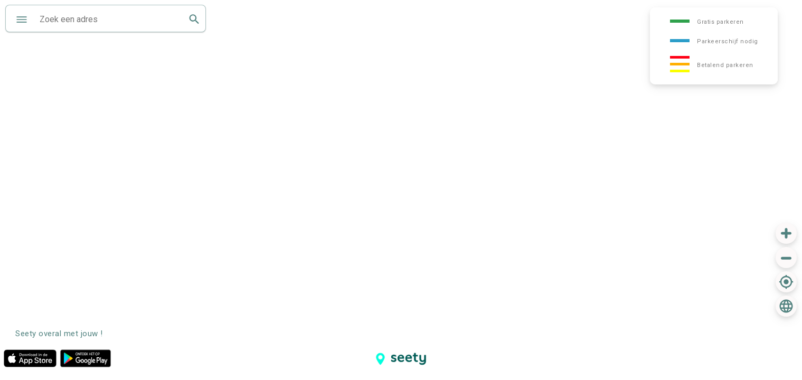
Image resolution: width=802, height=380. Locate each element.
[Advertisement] (704, 343)
